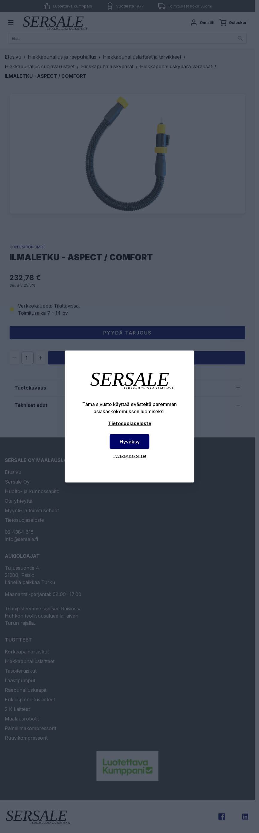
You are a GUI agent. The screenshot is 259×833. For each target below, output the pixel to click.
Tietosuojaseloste (129, 423)
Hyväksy (130, 442)
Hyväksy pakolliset (129, 456)
